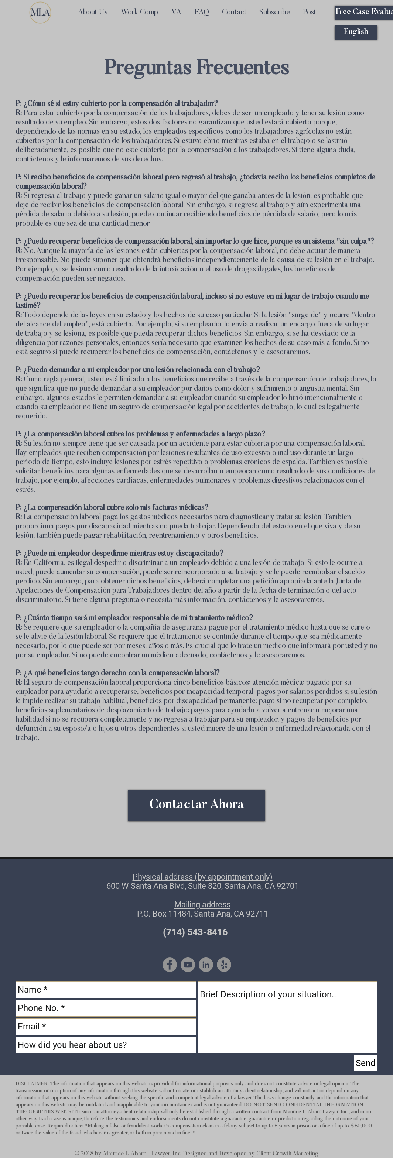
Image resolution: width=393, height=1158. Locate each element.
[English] (356, 32)
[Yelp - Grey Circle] (224, 964)
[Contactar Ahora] (196, 805)
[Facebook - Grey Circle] (170, 964)
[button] (274, 12)
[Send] (365, 1063)
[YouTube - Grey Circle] (188, 964)
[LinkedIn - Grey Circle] (206, 964)
